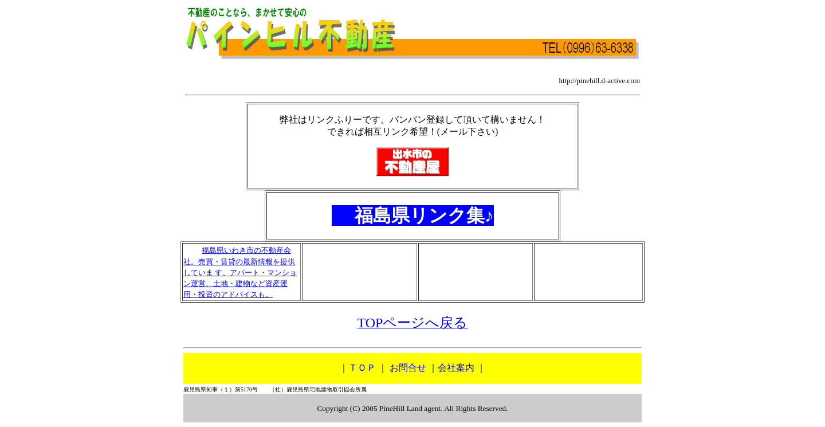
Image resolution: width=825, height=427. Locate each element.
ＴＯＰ (362, 368)
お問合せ (408, 368)
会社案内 (456, 368)
